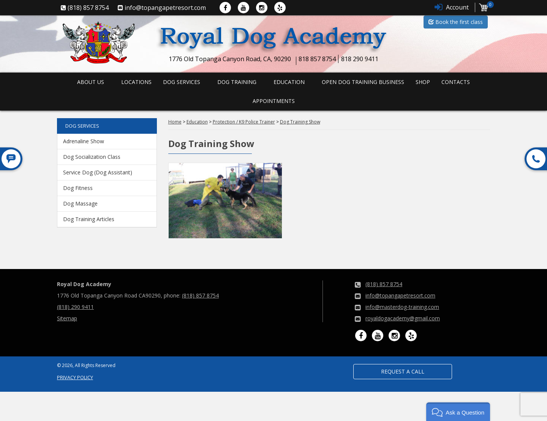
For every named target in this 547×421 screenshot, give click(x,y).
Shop (423, 81)
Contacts (455, 81)
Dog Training (236, 81)
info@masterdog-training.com (402, 306)
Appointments (274, 100)
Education (289, 81)
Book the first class (455, 21)
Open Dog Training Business (363, 81)
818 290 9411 (359, 59)
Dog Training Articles (88, 219)
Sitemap (67, 318)
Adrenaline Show (83, 141)
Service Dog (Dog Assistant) (97, 172)
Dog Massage (80, 203)
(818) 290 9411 (75, 306)
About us (90, 81)
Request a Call (402, 371)
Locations (136, 81)
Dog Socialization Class (91, 156)
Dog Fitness (78, 188)
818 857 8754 (317, 59)
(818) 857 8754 (200, 295)
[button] (458, 411)
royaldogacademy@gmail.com (402, 318)
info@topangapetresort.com (400, 295)
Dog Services (181, 81)
